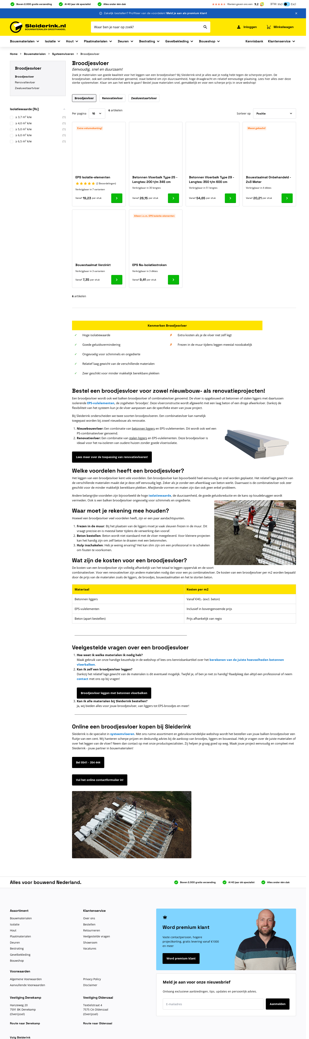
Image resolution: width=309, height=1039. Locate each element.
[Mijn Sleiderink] (246, 27)
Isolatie (50, 41)
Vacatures (89, 948)
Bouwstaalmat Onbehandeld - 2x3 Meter (268, 179)
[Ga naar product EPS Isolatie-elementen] (116, 198)
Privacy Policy (92, 979)
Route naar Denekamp (25, 1023)
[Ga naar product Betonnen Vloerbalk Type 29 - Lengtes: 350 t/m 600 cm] (230, 198)
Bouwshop (207, 41)
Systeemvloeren (63, 54)
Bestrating (147, 41)
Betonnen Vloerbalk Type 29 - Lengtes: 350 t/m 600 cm (211, 179)
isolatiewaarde (160, 495)
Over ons (89, 918)
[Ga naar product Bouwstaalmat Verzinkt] (116, 280)
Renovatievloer (25, 82)
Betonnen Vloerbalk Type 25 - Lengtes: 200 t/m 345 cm (154, 179)
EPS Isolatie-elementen (92, 177)
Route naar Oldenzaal (97, 1023)
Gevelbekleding (177, 41)
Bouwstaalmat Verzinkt (93, 265)
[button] (38, 110)
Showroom (90, 942)
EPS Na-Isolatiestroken (149, 265)
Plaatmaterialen (95, 41)
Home (14, 54)
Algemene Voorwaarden (26, 979)
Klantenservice (279, 41)
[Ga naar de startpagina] (38, 27)
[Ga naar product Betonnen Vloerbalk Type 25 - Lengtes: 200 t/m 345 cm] (173, 198)
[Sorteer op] (274, 113)
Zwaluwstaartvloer (27, 88)
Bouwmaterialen (22, 41)
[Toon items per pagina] (97, 113)
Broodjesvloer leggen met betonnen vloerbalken (114, 693)
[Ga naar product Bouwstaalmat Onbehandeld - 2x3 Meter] (287, 198)
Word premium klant (181, 958)
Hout (70, 41)
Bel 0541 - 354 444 (88, 762)
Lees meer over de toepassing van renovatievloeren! (112, 457)
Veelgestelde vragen (96, 936)
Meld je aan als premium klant (186, 13)
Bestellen (89, 924)
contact (82, 679)
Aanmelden (278, 1004)
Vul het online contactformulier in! (99, 780)
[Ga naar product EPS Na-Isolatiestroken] (173, 280)
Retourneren (91, 930)
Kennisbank (254, 41)
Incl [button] (280, 4)
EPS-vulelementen (100, 403)
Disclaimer (90, 985)
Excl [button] (293, 4)
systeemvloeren (122, 734)
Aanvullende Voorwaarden (27, 985)
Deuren (123, 41)
